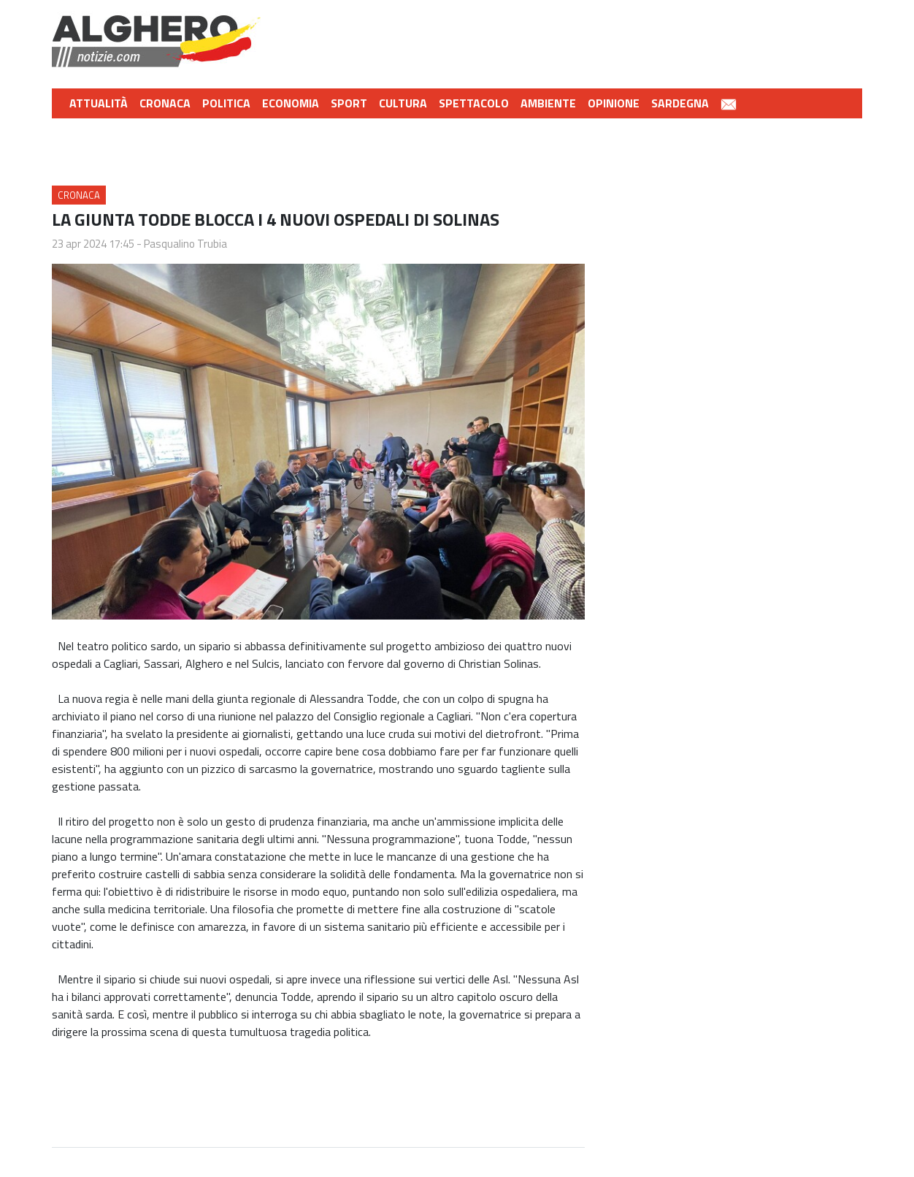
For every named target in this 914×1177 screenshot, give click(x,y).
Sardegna (680, 103)
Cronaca (165, 103)
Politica (226, 103)
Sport (349, 103)
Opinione (614, 103)
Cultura (403, 103)
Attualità (98, 103)
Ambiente (548, 103)
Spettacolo (474, 103)
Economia (290, 103)
